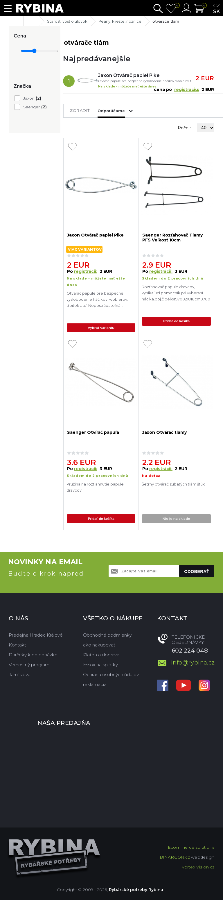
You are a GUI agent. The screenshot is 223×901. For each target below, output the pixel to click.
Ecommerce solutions (191, 848)
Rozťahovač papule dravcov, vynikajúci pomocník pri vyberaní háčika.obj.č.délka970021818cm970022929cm (176, 292)
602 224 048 (190, 652)
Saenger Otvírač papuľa (93, 433)
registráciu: (186, 89)
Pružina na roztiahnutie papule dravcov (95, 488)
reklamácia (95, 685)
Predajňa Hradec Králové (36, 636)
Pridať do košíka (177, 321)
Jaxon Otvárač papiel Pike (129, 75)
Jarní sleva (19, 675)
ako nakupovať (99, 646)
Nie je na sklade (177, 520)
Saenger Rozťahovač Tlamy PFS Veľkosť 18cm (172, 238)
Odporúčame (111, 110)
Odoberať (196, 572)
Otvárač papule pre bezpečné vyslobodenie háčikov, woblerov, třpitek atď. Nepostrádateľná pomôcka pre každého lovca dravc (99, 300)
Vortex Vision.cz (198, 868)
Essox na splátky (100, 666)
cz (216, 5)
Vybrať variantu (101, 328)
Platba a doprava (101, 656)
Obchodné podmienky (107, 636)
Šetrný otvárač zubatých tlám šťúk (173, 485)
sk (216, 11)
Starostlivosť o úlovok (67, 21)
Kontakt (17, 646)
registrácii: (85, 271)
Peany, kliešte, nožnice (119, 21)
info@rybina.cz (192, 663)
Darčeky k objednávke (33, 656)
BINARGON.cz (175, 858)
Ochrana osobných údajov (111, 675)
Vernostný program (29, 666)
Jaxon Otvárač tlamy (164, 433)
